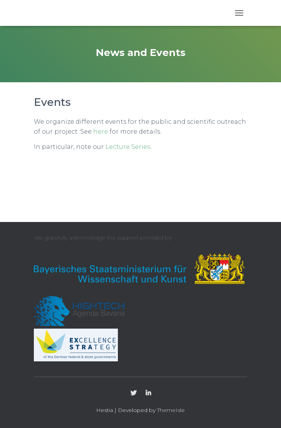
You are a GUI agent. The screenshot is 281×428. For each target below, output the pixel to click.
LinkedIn (148, 393)
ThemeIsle (171, 410)
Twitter (133, 393)
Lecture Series (127, 146)
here (100, 131)
